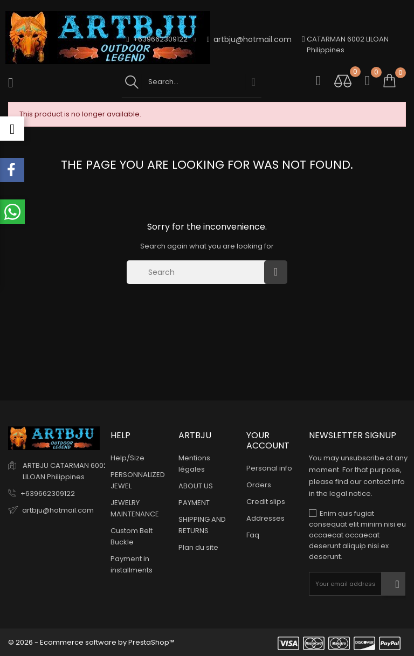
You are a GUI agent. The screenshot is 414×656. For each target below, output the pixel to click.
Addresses (265, 518)
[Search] (198, 272)
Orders (258, 485)
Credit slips (265, 501)
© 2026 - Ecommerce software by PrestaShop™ (91, 642)
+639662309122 (47, 493)
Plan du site (198, 547)
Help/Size (127, 458)
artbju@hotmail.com (249, 39)
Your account (267, 440)
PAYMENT (194, 503)
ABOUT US (195, 486)
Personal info (269, 468)
